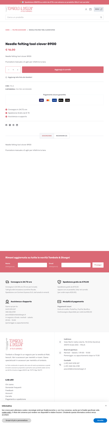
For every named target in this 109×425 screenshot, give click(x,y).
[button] (106, 406)
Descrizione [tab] (47, 219)
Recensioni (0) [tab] (61, 219)
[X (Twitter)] (10, 209)
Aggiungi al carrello (63, 153)
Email (53, 265)
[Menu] (99, 9)
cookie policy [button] (6, 412)
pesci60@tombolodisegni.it (75, 369)
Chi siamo (9, 384)
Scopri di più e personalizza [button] (16, 420)
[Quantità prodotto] (13, 153)
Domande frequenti (13, 387)
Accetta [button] (100, 420)
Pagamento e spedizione (15, 399)
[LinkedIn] (17, 209)
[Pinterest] (13, 209)
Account (8, 393)
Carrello (8, 396)
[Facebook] (6, 209)
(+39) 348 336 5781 (72, 366)
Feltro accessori (24, 173)
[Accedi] (86, 9)
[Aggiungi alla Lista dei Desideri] (18, 161)
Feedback (9, 390)
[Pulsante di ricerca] (101, 17)
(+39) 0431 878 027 (71, 363)
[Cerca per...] (52, 17)
